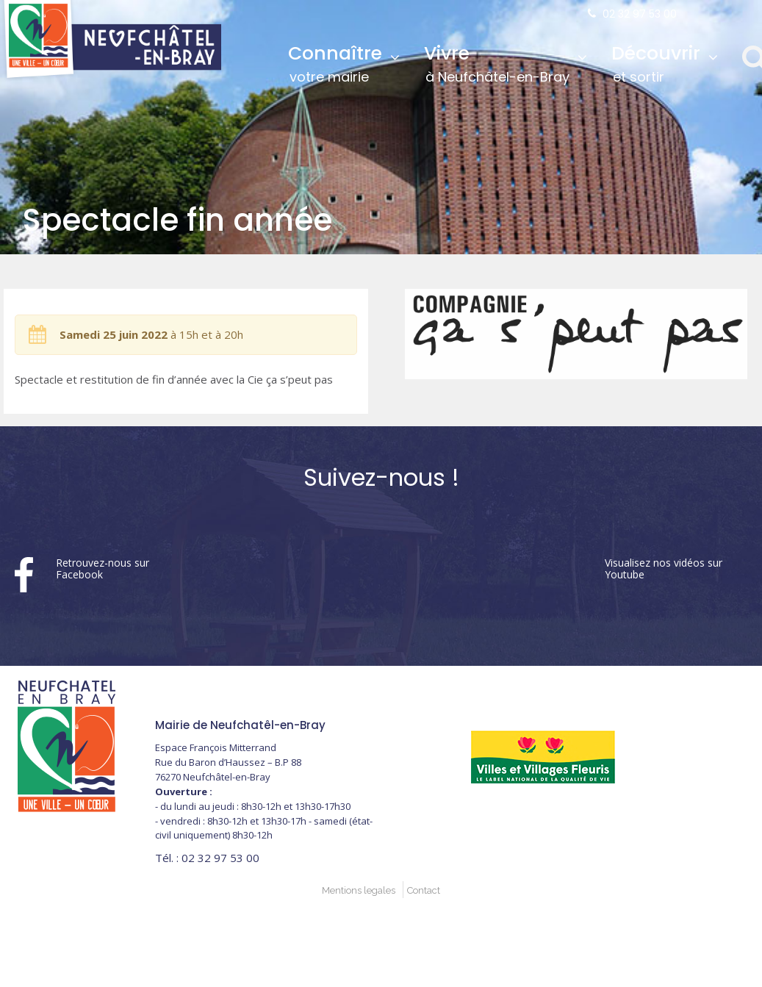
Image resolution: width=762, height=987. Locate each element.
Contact (423, 890)
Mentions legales (358, 890)
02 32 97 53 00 (640, 14)
